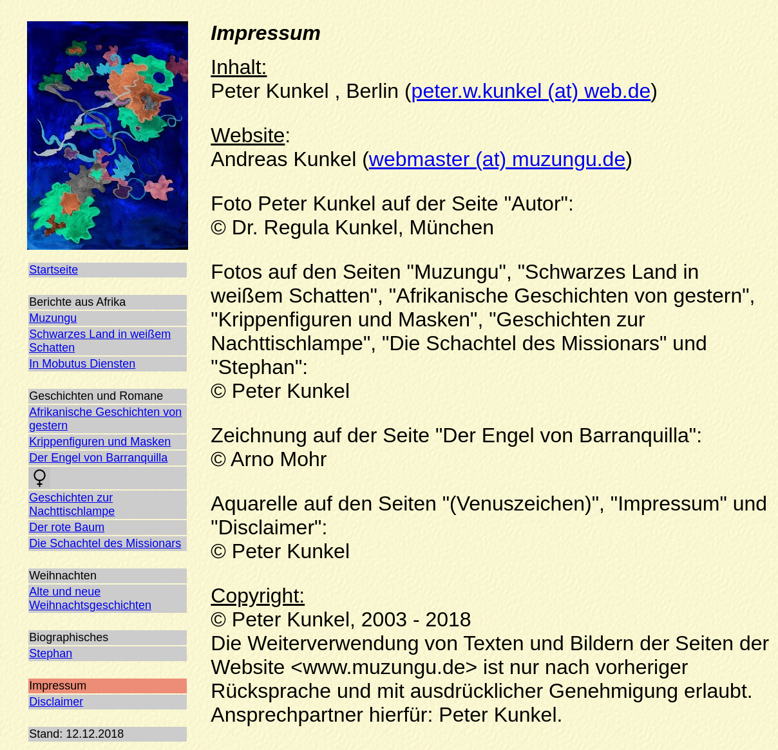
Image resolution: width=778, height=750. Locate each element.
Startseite (53, 269)
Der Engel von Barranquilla (98, 457)
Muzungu (53, 318)
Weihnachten (63, 575)
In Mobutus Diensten (82, 363)
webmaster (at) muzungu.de (497, 159)
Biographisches (68, 637)
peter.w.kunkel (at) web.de (531, 90)
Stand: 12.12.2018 (76, 733)
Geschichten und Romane (96, 395)
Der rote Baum (66, 527)
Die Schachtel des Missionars (105, 543)
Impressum (57, 685)
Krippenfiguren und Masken (100, 441)
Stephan (50, 653)
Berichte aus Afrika (77, 301)
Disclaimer (56, 701)
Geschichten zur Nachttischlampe (72, 504)
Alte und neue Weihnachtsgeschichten (90, 598)
